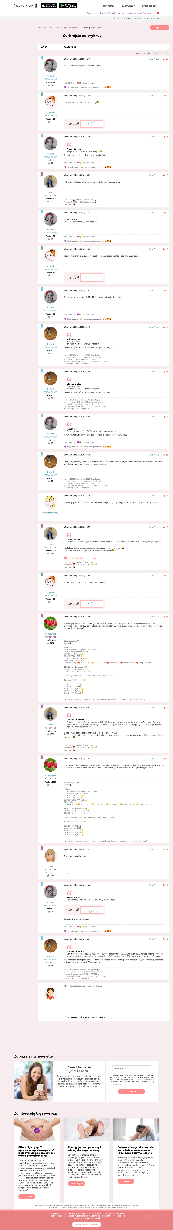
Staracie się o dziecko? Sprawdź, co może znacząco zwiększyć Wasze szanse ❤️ (123, 13)
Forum (41, 27)
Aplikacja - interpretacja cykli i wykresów (64, 27)
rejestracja (140, 18)
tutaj (120, 1084)
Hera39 (50, 344)
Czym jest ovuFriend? (121, 18)
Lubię (158, 59)
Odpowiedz (159, 27)
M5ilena (50, 76)
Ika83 (50, 866)
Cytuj (151, 59)
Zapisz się (131, 1091)
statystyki (108, 5)
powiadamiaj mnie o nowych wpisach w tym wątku (87, 1017)
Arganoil (50, 112)
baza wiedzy (128, 5)
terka (50, 192)
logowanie (154, 18)
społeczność (149, 5)
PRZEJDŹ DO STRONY (86, 1224)
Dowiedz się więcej (92, 1218)
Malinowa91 (50, 634)
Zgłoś (165, 59)
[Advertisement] (24, 61)
